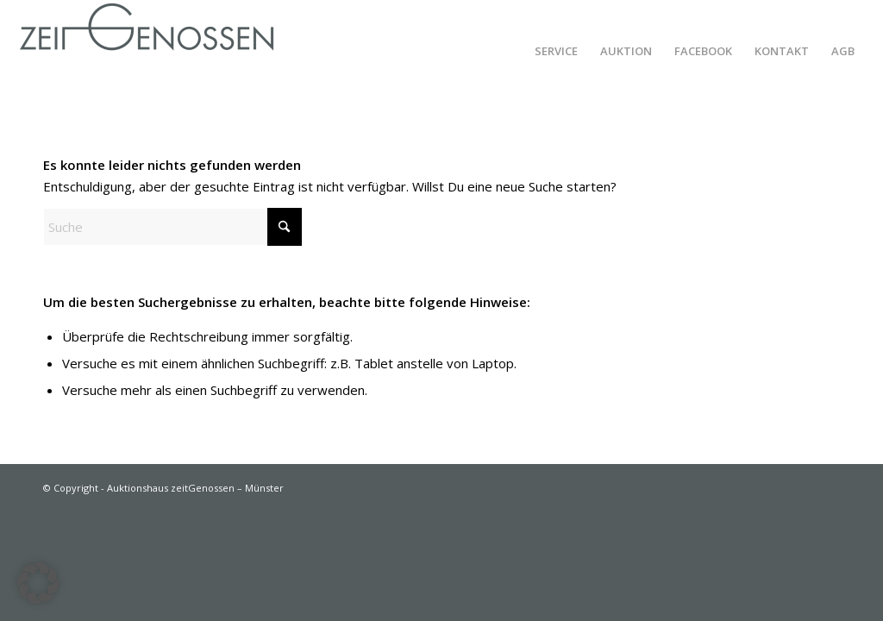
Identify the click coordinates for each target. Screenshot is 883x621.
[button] (38, 583)
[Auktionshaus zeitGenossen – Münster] (146, 51)
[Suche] (172, 227)
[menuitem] (556, 51)
